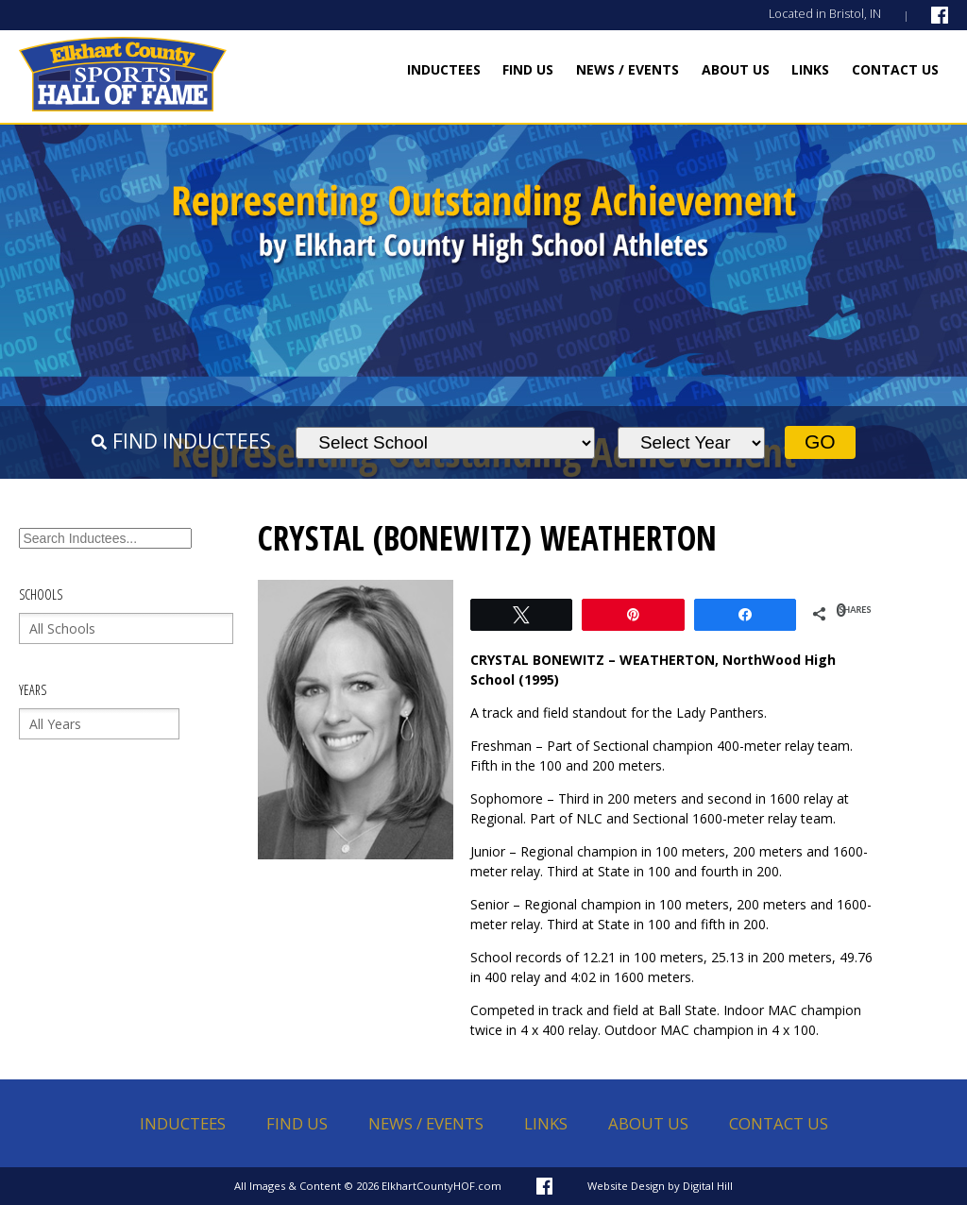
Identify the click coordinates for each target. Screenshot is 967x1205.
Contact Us (895, 69)
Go (820, 441)
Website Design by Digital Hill (660, 1186)
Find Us (527, 69)
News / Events (627, 69)
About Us (736, 69)
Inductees (444, 69)
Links (810, 69)
